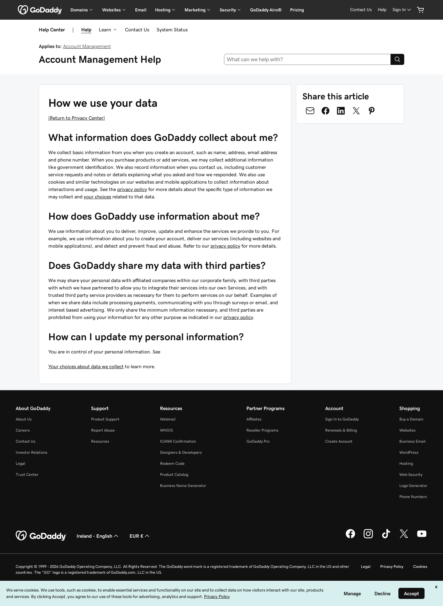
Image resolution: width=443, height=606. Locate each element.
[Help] (382, 9)
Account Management (87, 46)
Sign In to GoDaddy (342, 419)
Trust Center (27, 474)
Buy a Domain (411, 419)
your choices (97, 196)
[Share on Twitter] (356, 110)
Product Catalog (174, 474)
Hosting (406, 463)
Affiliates (253, 419)
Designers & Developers (181, 452)
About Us (24, 419)
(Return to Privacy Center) (76, 117)
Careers (23, 430)
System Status (172, 29)
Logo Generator (413, 486)
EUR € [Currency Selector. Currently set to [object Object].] (140, 536)
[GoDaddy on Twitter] (403, 537)
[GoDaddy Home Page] (41, 536)
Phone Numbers (413, 497)
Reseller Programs (262, 430)
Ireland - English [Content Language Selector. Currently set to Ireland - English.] (98, 536)
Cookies (420, 566)
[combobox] (307, 59)
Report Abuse (103, 430)
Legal (20, 463)
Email (140, 10)
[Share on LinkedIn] (341, 110)
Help (86, 29)
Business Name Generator (183, 486)
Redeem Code (172, 463)
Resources (100, 441)
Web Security (410, 474)
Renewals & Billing (341, 430)
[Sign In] (402, 9)
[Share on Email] (310, 110)
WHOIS (166, 430)
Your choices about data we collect (86, 366)
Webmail (167, 419)
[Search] (397, 59)
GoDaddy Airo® (265, 10)
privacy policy (132, 189)
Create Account (339, 441)
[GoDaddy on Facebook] (350, 537)
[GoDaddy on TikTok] (386, 537)
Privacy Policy (391, 566)
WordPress (408, 452)
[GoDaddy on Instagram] (368, 537)
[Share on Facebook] (325, 110)
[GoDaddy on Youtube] (421, 537)
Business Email (412, 441)
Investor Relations (31, 452)
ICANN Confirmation (178, 441)
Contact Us (137, 29)
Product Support (105, 419)
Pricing (297, 10)
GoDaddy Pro (257, 441)
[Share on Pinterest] (371, 110)
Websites (407, 430)
